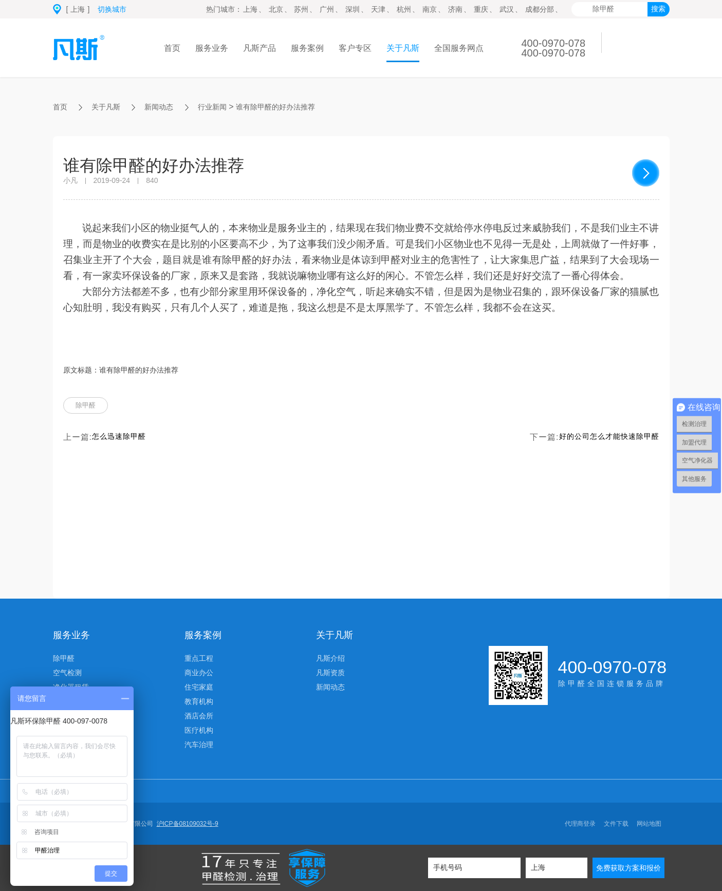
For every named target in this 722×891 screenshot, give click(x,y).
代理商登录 (580, 823)
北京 (276, 9)
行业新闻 (224, 106)
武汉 (506, 9)
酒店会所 (198, 716)
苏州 (301, 9)
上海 (250, 9)
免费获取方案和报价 (628, 868)
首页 (172, 48)
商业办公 (198, 673)
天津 (378, 9)
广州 (327, 9)
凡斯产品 (259, 48)
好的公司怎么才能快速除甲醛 (602, 440)
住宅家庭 (198, 687)
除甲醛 (89, 407)
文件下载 (616, 823)
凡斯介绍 (330, 658)
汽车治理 (198, 744)
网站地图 (649, 823)
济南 (455, 9)
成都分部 (539, 9)
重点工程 (198, 658)
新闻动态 (167, 106)
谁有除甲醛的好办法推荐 (295, 106)
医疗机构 (198, 730)
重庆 (481, 9)
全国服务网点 (459, 48)
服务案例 (307, 48)
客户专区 (355, 48)
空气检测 (67, 673)
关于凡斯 (402, 48)
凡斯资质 (330, 673)
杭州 (404, 9)
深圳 (352, 9)
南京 (429, 9)
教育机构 (198, 701)
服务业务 (211, 48)
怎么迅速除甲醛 (122, 440)
